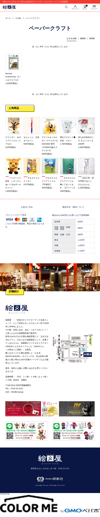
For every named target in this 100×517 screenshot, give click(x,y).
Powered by (50, 495)
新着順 (92, 39)
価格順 (82, 39)
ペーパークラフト (34, 18)
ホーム (8, 18)
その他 (18, 18)
